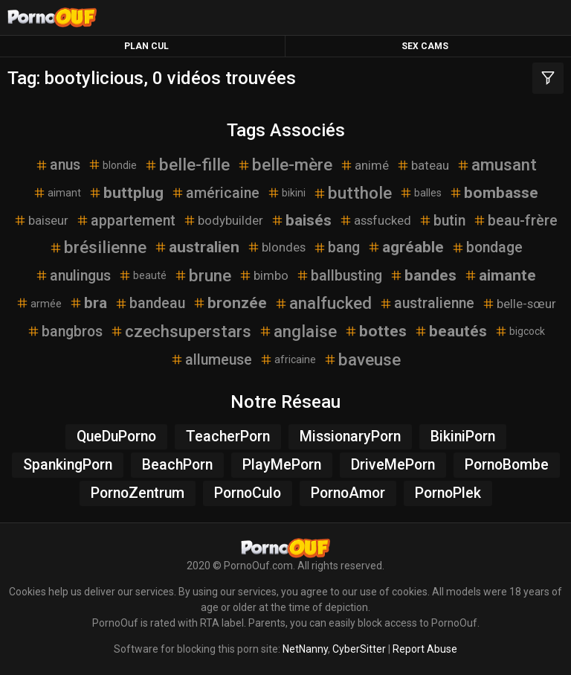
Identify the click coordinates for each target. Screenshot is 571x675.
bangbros (65, 331)
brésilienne (97, 247)
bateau (422, 165)
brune (202, 275)
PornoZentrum (137, 493)
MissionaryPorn (350, 436)
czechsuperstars (180, 331)
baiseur (40, 220)
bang (336, 247)
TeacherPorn (228, 436)
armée (39, 303)
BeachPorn (177, 464)
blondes (276, 247)
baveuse (362, 359)
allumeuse (211, 359)
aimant (57, 192)
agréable (405, 247)
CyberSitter (359, 649)
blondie (112, 164)
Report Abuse (425, 649)
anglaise (298, 331)
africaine (287, 359)
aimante (500, 275)
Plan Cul (146, 46)
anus (57, 164)
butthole (352, 192)
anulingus (73, 275)
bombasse (493, 193)
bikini (286, 192)
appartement (125, 220)
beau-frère (515, 220)
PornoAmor (348, 493)
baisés (301, 220)
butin (442, 220)
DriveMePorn (393, 464)
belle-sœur (519, 303)
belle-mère (284, 164)
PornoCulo (247, 493)
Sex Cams (424, 46)
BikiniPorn (462, 436)
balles (420, 192)
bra (88, 303)
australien (196, 247)
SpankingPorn (67, 464)
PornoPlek (448, 493)
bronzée (230, 303)
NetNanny (305, 649)
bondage (487, 247)
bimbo (263, 275)
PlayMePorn (281, 464)
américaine (215, 193)
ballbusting (339, 275)
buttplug (126, 193)
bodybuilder (223, 220)
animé (364, 165)
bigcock (519, 331)
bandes (423, 275)
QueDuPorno (116, 436)
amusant (497, 164)
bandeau (149, 303)
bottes (375, 331)
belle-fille (187, 164)
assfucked (375, 220)
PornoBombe (507, 464)
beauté (142, 275)
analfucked (323, 303)
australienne (426, 303)
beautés (450, 331)
